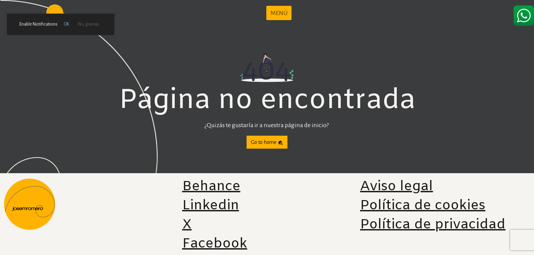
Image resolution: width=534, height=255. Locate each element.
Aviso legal (396, 187)
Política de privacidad (432, 225)
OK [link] (66, 24)
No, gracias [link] (88, 24)
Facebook (214, 244)
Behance (211, 187)
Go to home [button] (267, 142)
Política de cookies (422, 206)
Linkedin (210, 206)
